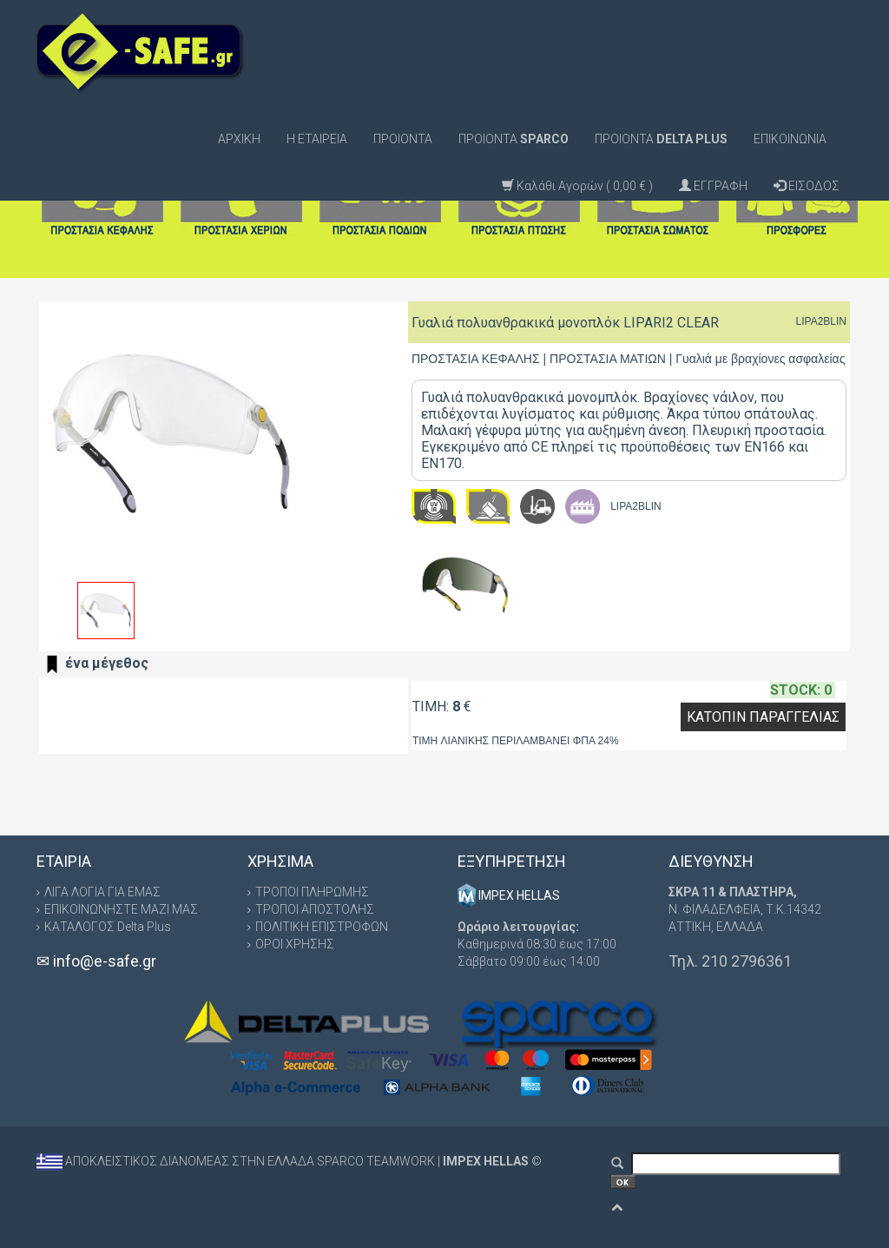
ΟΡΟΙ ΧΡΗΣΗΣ (294, 944)
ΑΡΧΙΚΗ (239, 139)
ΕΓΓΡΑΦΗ (713, 185)
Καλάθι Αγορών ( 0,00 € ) (577, 185)
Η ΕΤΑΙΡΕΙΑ (316, 139)
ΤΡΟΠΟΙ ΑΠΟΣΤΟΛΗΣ (314, 909)
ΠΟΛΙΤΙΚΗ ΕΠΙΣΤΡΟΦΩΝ (321, 927)
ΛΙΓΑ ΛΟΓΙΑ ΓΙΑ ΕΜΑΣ (102, 892)
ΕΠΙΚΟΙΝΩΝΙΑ (790, 139)
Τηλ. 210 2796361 (730, 961)
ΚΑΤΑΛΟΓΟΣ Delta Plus (107, 927)
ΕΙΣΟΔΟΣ (807, 185)
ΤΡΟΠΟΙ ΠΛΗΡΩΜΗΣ (312, 892)
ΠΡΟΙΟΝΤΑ (402, 139)
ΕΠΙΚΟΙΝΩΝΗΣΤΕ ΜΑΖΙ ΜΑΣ (121, 909)
